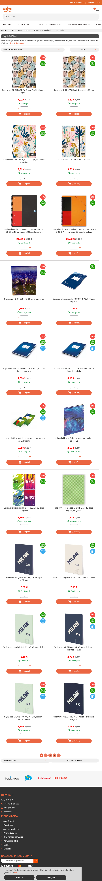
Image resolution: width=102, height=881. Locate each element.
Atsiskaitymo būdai (11, 829)
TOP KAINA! (23, 24)
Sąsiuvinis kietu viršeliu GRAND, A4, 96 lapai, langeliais (74, 439)
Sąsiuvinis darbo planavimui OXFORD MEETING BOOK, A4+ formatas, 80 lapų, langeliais (74, 230)
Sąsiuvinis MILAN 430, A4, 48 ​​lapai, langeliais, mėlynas (73, 718)
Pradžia (4, 30)
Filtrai (83, 49)
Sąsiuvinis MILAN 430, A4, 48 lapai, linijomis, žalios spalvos (24, 718)
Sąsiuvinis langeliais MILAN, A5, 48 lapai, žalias (24, 647)
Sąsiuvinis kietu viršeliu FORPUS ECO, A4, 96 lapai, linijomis (24, 439)
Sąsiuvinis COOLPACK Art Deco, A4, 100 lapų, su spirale (24, 91)
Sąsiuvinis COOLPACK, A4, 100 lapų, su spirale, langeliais (24, 160)
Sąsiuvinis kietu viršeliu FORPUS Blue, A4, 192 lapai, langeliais (24, 369)
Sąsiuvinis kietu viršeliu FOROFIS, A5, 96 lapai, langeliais (74, 300)
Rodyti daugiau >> (17, 43)
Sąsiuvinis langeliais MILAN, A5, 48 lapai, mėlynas (24, 578)
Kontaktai (7, 849)
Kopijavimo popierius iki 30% (48, 24)
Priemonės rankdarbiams (78, 24)
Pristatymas (8, 825)
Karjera (6, 845)
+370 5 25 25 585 (10, 804)
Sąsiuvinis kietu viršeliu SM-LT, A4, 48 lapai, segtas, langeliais (74, 509)
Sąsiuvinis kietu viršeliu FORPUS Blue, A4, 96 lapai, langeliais (74, 369)
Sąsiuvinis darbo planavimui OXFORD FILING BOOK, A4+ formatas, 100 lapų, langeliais (24, 230)
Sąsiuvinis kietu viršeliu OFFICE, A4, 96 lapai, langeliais (24, 509)
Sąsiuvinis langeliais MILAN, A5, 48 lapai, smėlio (73, 577)
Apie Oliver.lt (8, 821)
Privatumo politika (10, 841)
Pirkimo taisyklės (10, 833)
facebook (6, 812)
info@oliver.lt (8, 808)
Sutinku (19, 877)
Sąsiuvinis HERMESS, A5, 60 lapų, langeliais (24, 299)
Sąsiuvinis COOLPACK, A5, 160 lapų (74, 159)
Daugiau (51, 877)
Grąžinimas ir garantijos (13, 837)
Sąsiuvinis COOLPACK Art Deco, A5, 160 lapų (74, 90)
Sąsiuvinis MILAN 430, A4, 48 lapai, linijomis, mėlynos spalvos (74, 648)
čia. (16, 872)
